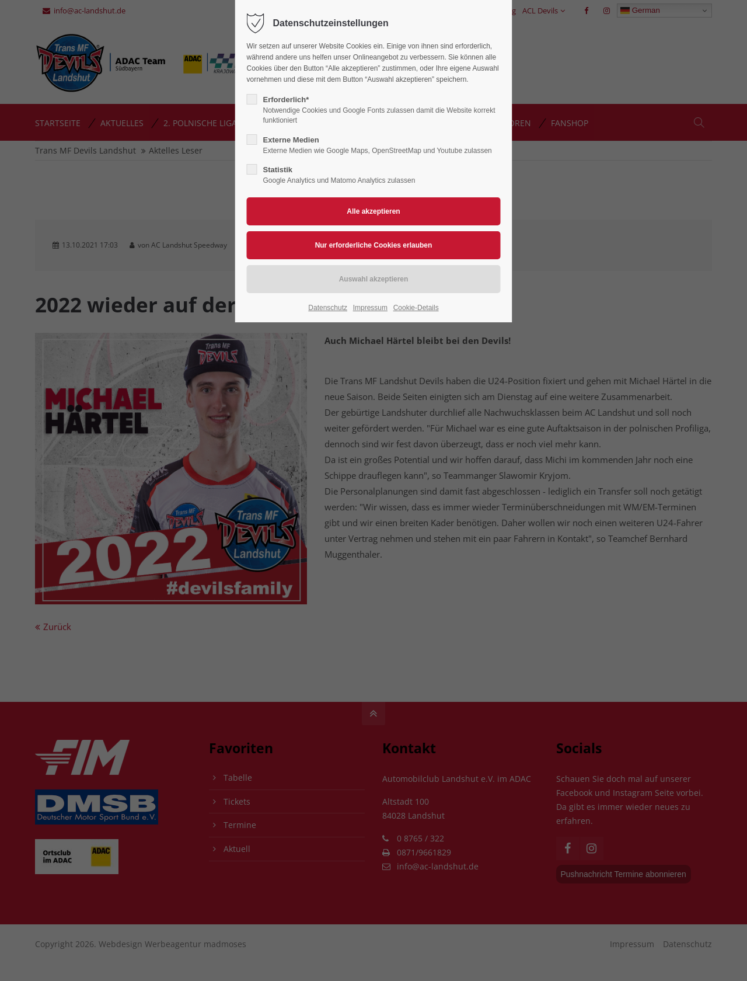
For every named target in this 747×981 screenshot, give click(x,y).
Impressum (370, 308)
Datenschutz (327, 308)
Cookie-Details (416, 308)
